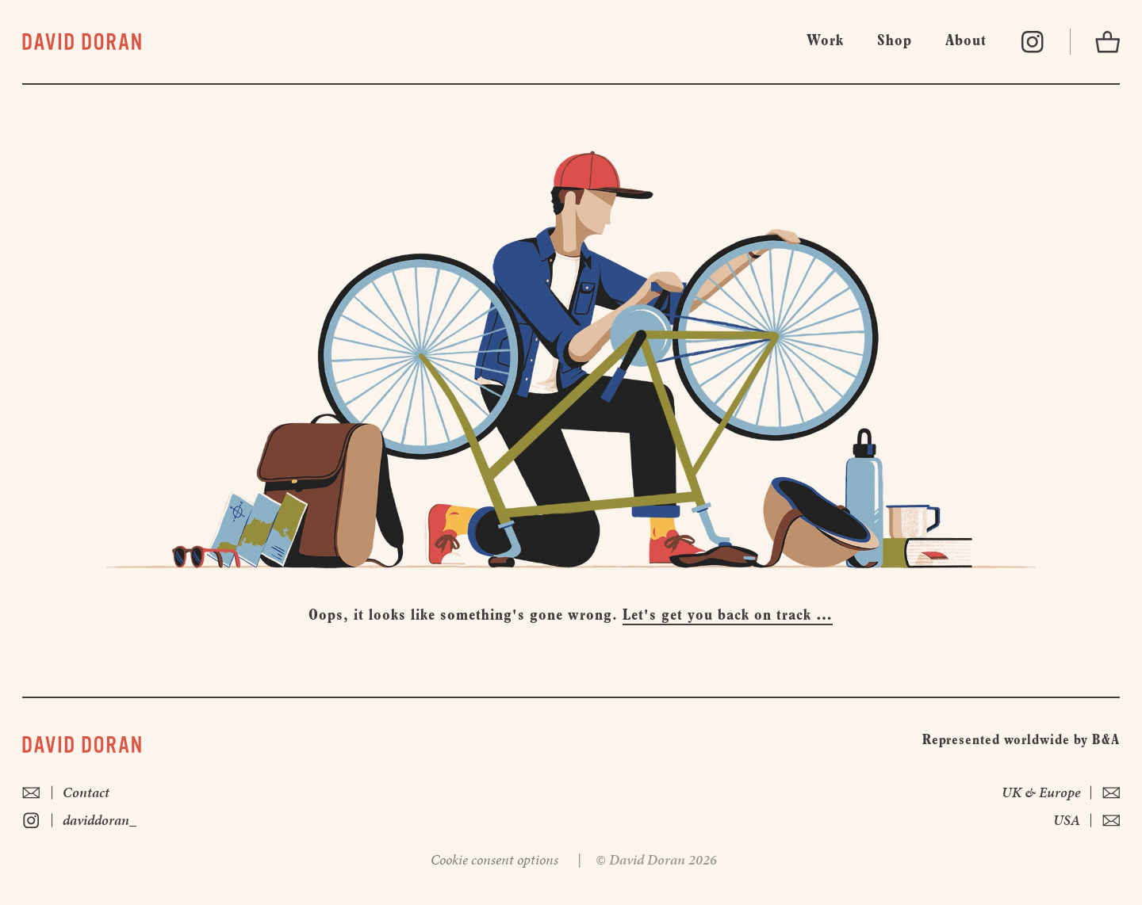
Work (825, 41)
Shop (894, 41)
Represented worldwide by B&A (1021, 740)
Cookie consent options (494, 859)
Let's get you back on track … (728, 616)
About (966, 41)
